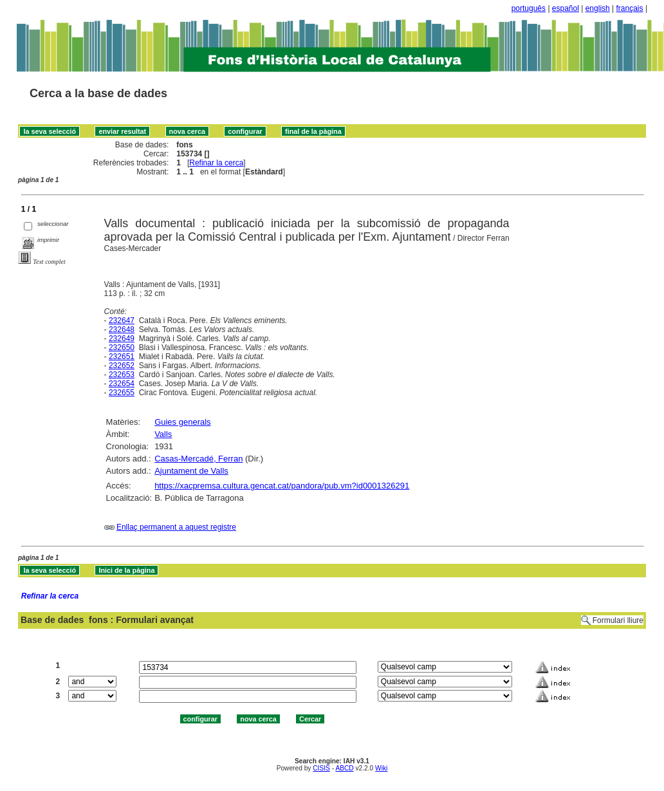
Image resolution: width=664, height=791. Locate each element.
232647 (121, 320)
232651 (121, 356)
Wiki (381, 768)
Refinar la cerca (216, 162)
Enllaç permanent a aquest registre (176, 527)
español (565, 8)
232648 (121, 329)
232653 (121, 374)
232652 (121, 365)
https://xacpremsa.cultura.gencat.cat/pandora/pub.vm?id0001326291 (281, 485)
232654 (121, 383)
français (629, 8)
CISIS (321, 768)
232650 (121, 347)
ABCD (344, 768)
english (598, 8)
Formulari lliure (618, 620)
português (529, 8)
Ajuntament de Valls (191, 471)
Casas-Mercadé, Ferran (198, 458)
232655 (121, 392)
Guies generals (182, 422)
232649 (121, 338)
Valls (163, 434)
